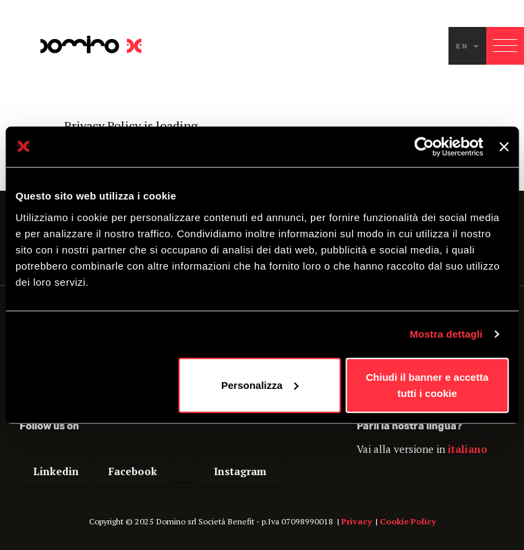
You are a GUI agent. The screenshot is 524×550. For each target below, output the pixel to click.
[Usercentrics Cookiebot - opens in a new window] (425, 147)
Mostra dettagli (445, 334)
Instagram (240, 471)
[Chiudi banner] (503, 147)
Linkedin (56, 471)
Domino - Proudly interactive (91, 44)
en (467, 46)
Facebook (133, 471)
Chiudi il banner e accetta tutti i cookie (427, 384)
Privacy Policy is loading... (135, 125)
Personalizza (260, 384)
